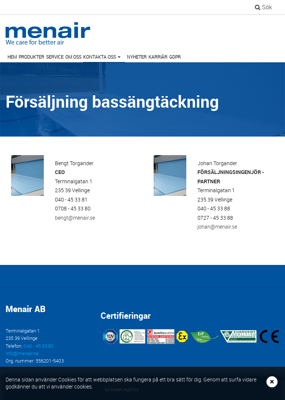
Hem (12, 57)
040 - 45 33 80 (38, 346)
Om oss (73, 57)
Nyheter (137, 57)
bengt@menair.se (75, 217)
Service (54, 57)
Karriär (157, 57)
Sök (263, 7)
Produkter (31, 57)
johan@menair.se (217, 226)
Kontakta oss (103, 58)
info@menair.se (22, 353)
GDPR (175, 57)
